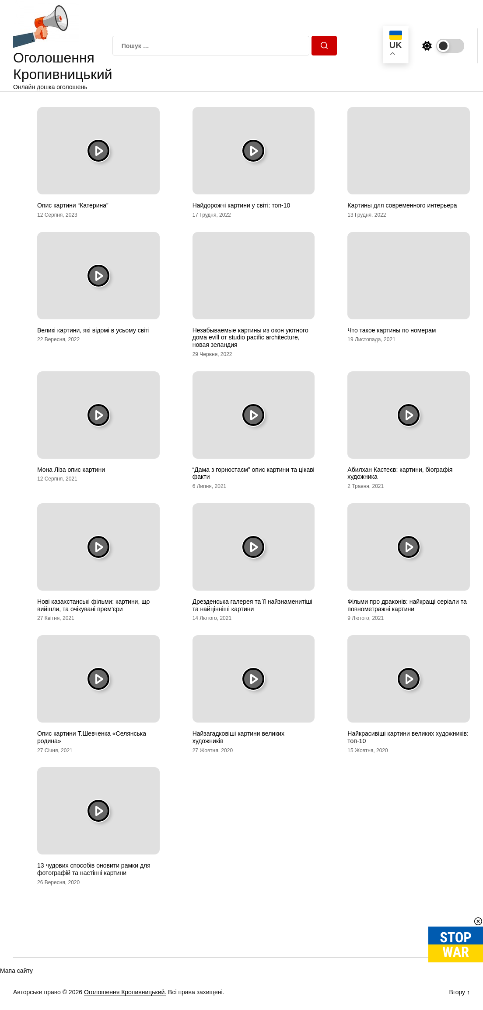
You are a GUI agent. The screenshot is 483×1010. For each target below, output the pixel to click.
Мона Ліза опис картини (71, 469)
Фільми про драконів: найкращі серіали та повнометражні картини (406, 605)
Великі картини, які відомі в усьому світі (93, 330)
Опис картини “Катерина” (72, 205)
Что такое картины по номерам (391, 330)
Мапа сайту (16, 970)
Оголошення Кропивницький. (125, 992)
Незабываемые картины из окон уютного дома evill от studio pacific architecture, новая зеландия (250, 338)
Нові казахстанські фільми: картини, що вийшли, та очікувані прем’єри (93, 605)
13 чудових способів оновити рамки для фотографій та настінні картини (93, 869)
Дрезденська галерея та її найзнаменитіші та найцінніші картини (252, 605)
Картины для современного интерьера (402, 205)
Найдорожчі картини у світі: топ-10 (241, 205)
